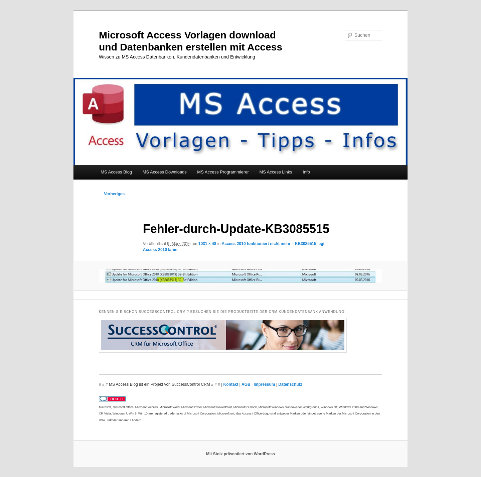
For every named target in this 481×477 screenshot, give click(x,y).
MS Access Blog (116, 171)
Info (306, 171)
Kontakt (231, 384)
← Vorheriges (112, 194)
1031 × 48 (207, 243)
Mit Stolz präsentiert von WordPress (240, 454)
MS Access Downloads (165, 171)
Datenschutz (290, 384)
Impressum (265, 384)
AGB (247, 384)
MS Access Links (275, 171)
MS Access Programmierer (223, 171)
